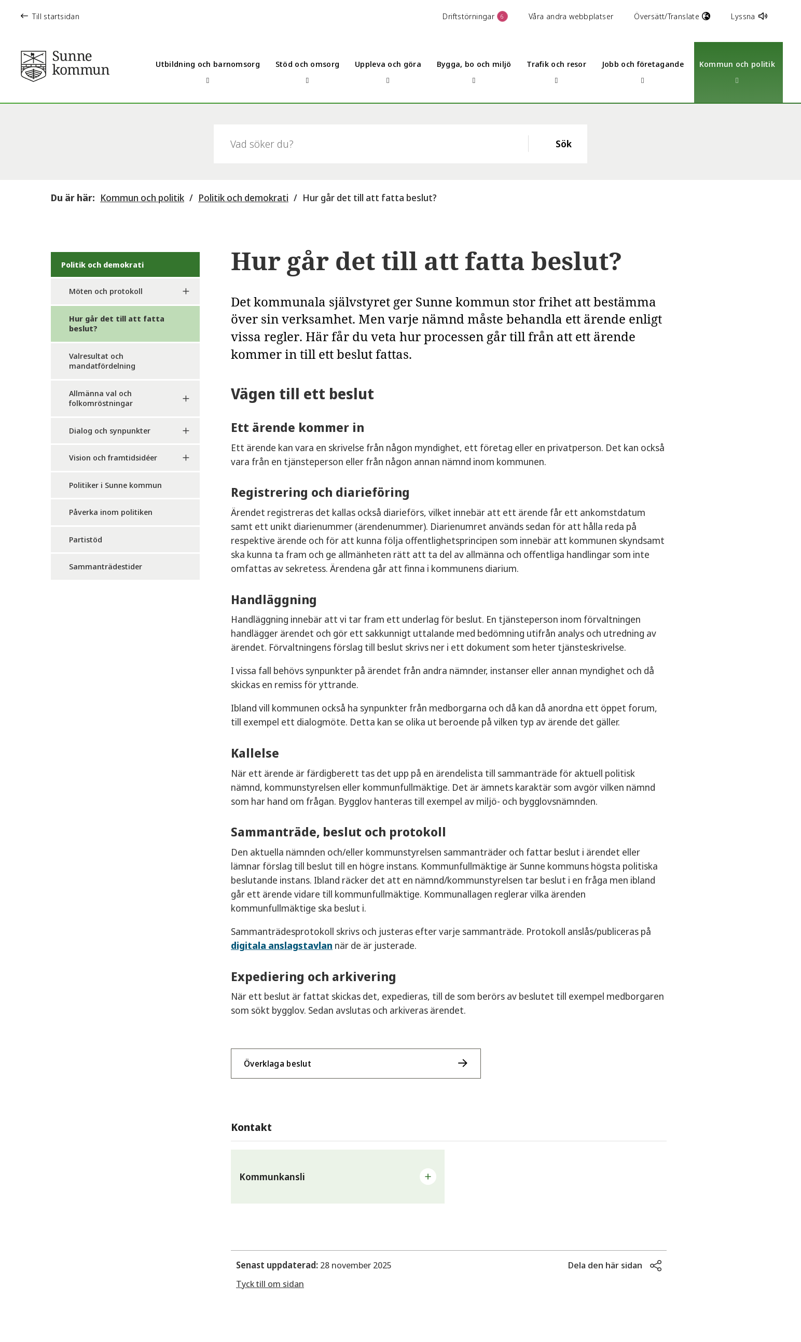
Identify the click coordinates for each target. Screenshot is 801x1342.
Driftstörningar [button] (475, 16)
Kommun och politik (142, 197)
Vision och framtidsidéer (113, 457)
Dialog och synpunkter (109, 430)
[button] (337, 1176)
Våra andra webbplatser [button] (571, 16)
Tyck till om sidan (270, 1284)
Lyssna (749, 16)
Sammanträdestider (105, 566)
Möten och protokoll (106, 291)
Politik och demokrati (243, 197)
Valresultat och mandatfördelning (102, 361)
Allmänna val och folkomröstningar (101, 398)
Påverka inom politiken (111, 512)
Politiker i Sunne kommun (115, 485)
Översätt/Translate (672, 16)
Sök (564, 143)
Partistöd (85, 539)
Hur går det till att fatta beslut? (369, 197)
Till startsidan (50, 16)
